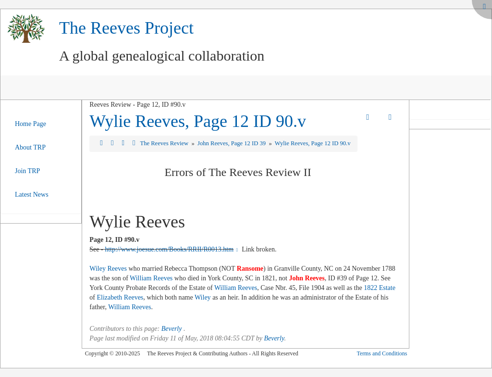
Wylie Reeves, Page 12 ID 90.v (197, 121)
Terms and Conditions (382, 353)
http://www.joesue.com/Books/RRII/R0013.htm (172, 249)
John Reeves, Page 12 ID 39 (232, 143)
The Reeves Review (165, 143)
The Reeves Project (126, 28)
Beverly (171, 328)
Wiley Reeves (108, 268)
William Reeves (151, 278)
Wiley (203, 297)
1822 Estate (379, 287)
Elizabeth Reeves (120, 297)
